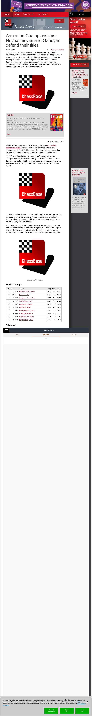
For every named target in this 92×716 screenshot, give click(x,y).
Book (18, 334)
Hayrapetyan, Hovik (26, 320)
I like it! (52, 50)
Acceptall (82, 711)
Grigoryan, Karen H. (26, 313)
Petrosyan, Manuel (25, 304)
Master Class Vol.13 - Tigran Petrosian (78, 172)
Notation (46, 334)
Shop (7, 14)
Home (17, 14)
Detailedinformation (51, 711)
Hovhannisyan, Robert (27, 292)
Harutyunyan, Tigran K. (27, 310)
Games (74, 334)
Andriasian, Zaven (25, 301)
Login (81, 14)
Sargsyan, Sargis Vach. (27, 298)
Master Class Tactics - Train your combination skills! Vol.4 (80, 74)
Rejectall (67, 711)
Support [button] (43, 14)
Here (79, 702)
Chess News (24, 26)
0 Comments (59, 50)
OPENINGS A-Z (29, 14)
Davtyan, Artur (24, 295)
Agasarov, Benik (25, 307)
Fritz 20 (10, 115)
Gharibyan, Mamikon (26, 317)
